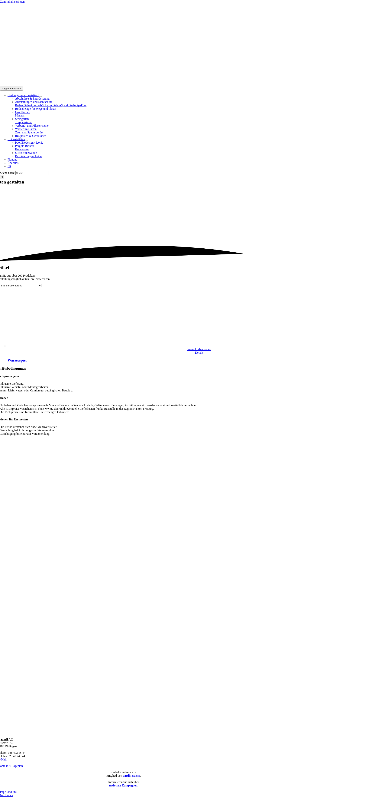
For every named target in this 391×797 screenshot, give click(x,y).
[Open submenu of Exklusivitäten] (26, 140)
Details (199, 352)
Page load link (8, 791)
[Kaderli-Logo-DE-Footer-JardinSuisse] (123, 634)
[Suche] (32, 173)
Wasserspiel (17, 360)
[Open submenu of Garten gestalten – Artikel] (40, 96)
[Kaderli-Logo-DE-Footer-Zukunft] (123, 733)
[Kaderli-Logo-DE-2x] (182, 84)
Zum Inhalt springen (12, 1)
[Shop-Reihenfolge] (20, 285)
